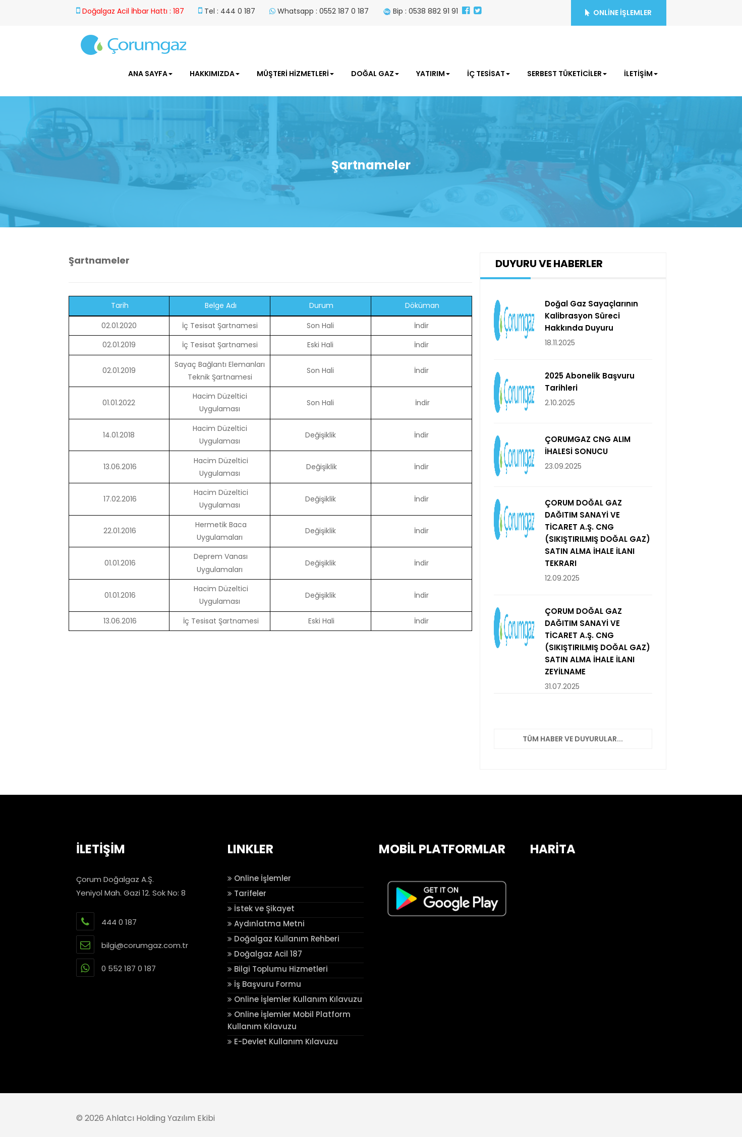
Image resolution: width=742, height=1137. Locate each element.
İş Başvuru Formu (264, 984)
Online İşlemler (259, 878)
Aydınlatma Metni (266, 923)
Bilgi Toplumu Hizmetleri (277, 969)
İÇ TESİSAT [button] (488, 74)
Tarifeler (246, 893)
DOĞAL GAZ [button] (375, 74)
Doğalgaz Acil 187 (264, 954)
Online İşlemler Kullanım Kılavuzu (294, 999)
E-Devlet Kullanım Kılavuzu (282, 1041)
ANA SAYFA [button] (150, 74)
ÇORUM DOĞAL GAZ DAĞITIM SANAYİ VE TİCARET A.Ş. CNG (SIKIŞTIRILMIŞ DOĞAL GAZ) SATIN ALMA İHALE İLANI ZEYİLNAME (597, 641)
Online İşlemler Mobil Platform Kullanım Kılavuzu (289, 1020)
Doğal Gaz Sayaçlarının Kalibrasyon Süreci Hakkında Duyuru (591, 315)
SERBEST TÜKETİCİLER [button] (567, 74)
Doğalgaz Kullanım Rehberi (283, 938)
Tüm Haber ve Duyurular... (573, 739)
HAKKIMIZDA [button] (215, 74)
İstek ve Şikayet (261, 908)
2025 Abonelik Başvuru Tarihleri (590, 381)
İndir (421, 326)
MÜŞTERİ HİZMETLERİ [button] (295, 74)
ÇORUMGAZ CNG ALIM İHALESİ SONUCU (588, 445)
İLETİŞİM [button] (641, 74)
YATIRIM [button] (433, 74)
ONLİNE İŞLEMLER (618, 13)
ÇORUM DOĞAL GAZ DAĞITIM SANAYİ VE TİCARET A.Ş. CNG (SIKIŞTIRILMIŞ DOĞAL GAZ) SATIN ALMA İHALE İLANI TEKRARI (597, 533)
